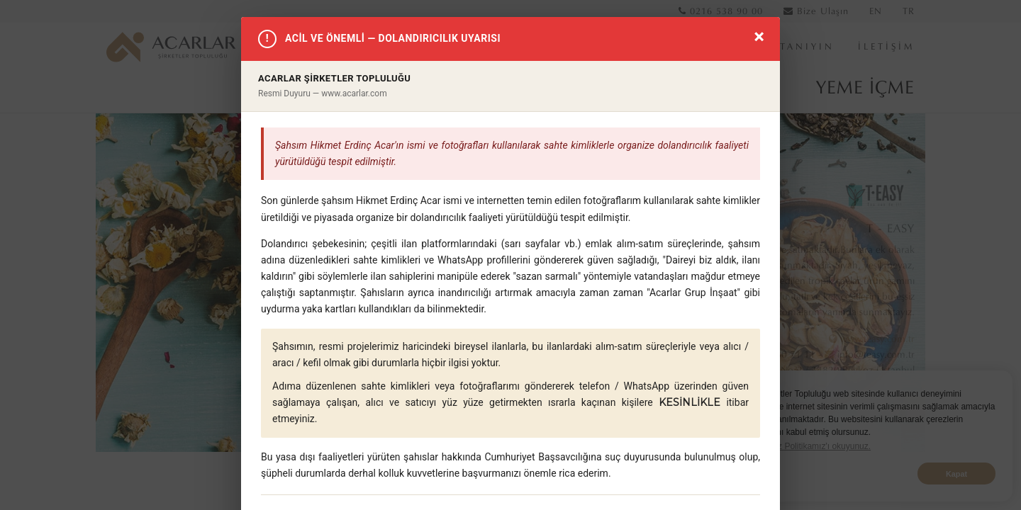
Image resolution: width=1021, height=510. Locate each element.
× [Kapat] (759, 36)
